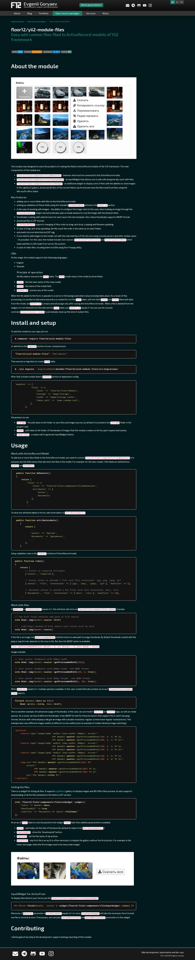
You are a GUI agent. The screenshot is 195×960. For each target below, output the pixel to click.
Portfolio (43, 13)
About (17, 13)
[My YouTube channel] (145, 6)
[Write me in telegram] (133, 6)
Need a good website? (91, 5)
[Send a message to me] (127, 6)
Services (90, 13)
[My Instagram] (150, 6)
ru (182, 2)
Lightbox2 (60, 791)
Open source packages (67, 13)
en (172, 2)
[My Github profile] (139, 6)
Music (106, 13)
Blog (29, 13)
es (177, 2)
